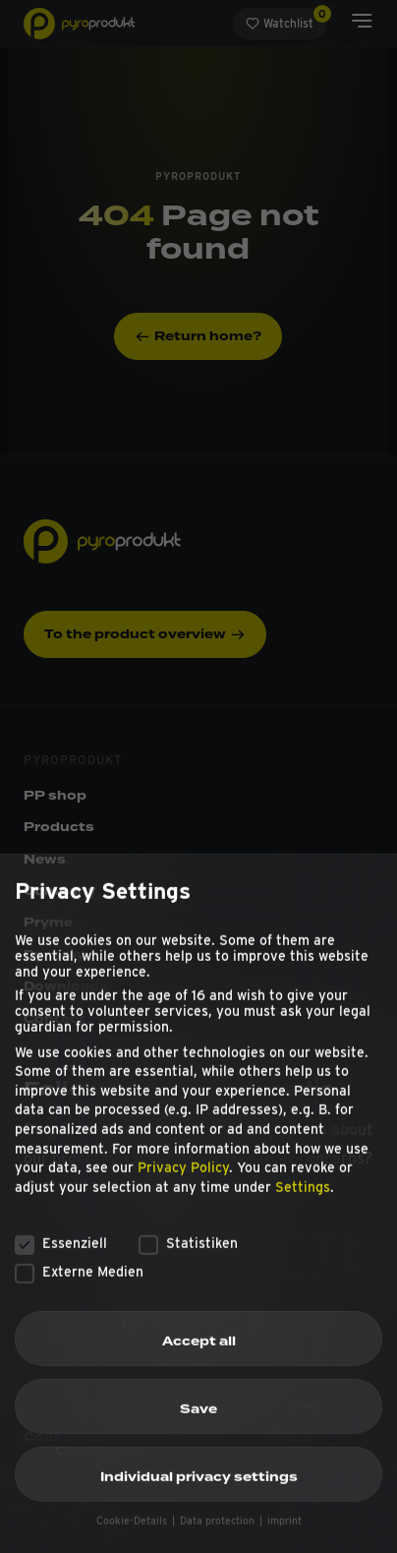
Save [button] (198, 1424)
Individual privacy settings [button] (199, 1493)
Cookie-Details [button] (133, 1536)
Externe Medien (79, 1286)
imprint (284, 1536)
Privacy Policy (183, 1183)
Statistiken (188, 1259)
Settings (302, 1202)
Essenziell (61, 1259)
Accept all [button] (199, 1356)
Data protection (218, 1536)
